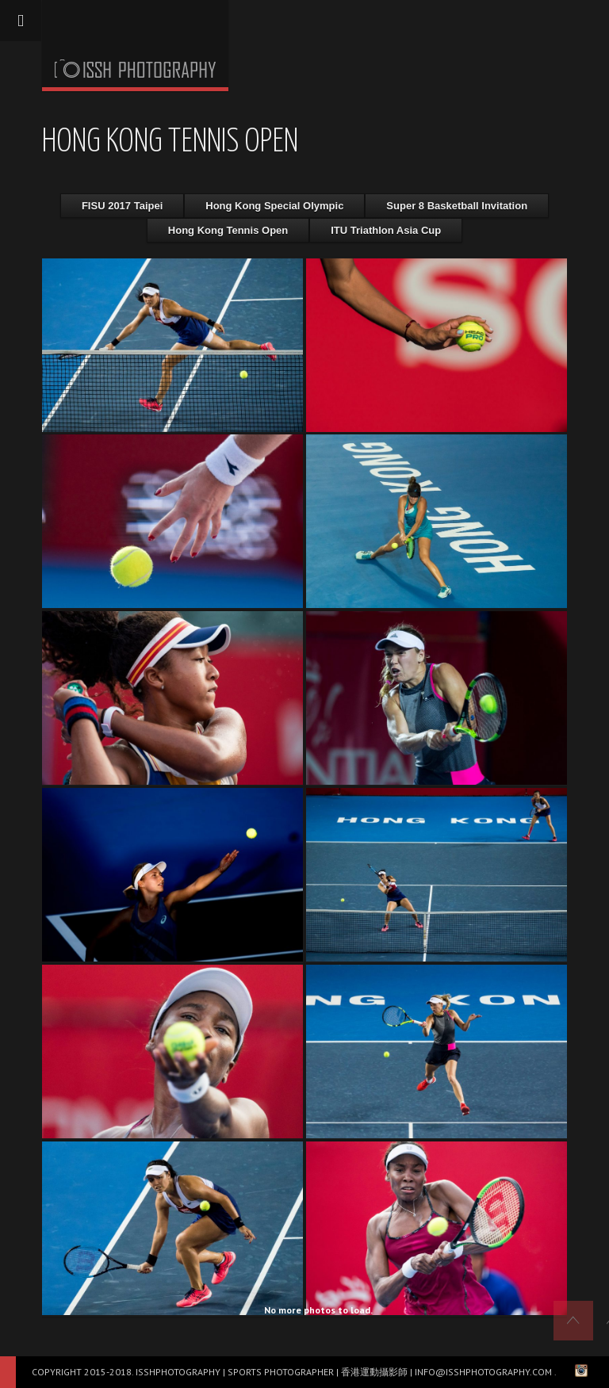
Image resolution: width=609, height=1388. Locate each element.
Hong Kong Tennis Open (228, 230)
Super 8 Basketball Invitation (456, 206)
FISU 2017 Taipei (122, 206)
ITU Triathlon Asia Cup (386, 230)
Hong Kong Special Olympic (274, 206)
